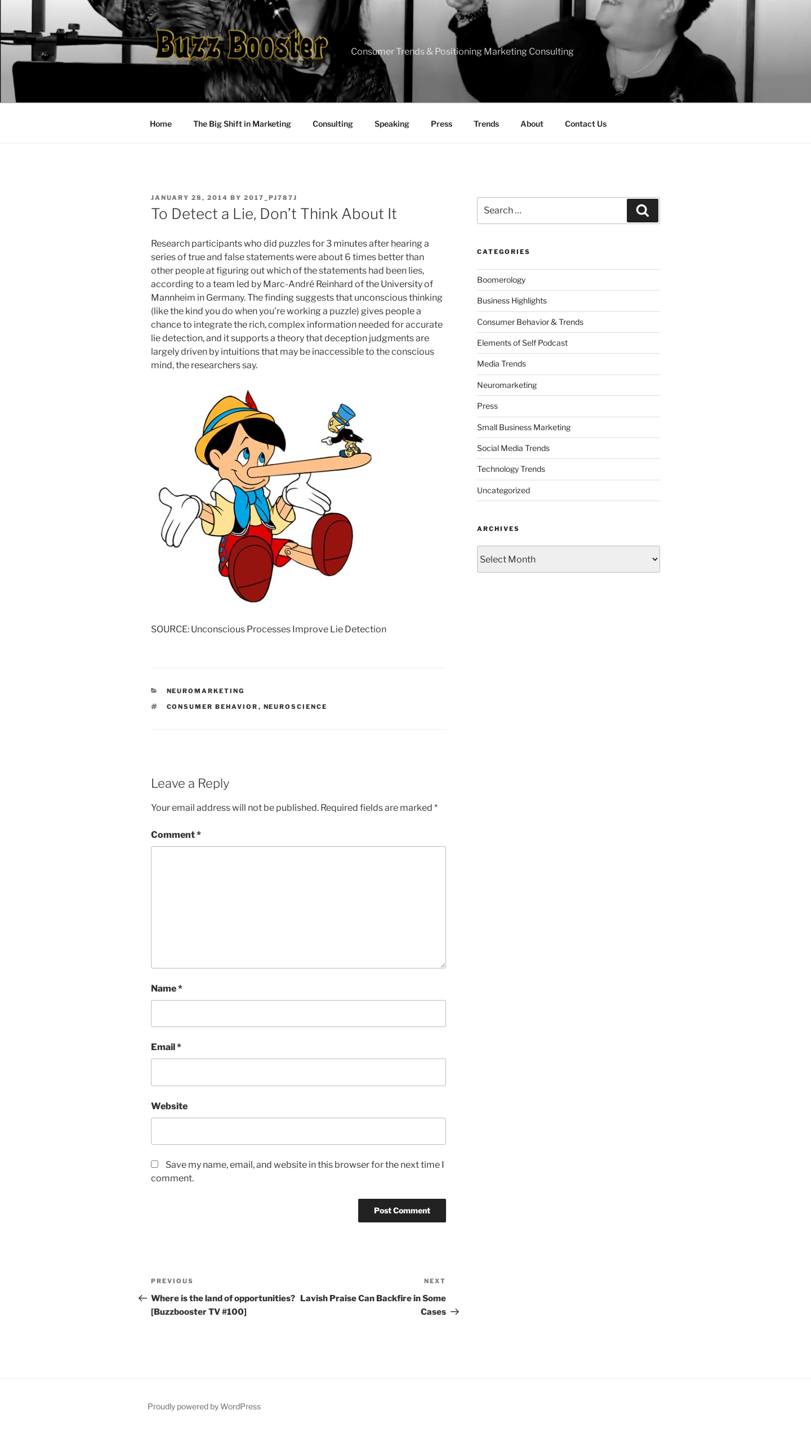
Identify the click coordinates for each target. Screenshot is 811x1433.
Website (169, 1106)
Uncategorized (503, 490)
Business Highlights (512, 300)
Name (166, 988)
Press (441, 123)
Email (166, 1047)
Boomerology (501, 279)
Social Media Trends (513, 448)
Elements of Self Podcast (522, 342)
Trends (486, 123)
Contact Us (586, 123)
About (531, 123)
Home (161, 123)
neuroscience (296, 707)
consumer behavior (213, 707)
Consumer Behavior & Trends (530, 322)
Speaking (392, 123)
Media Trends (501, 363)
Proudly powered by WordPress (204, 1406)
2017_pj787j (270, 198)
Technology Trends (511, 469)
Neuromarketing (206, 691)
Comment (176, 834)
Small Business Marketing (524, 427)
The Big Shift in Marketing (242, 123)
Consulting (333, 123)
